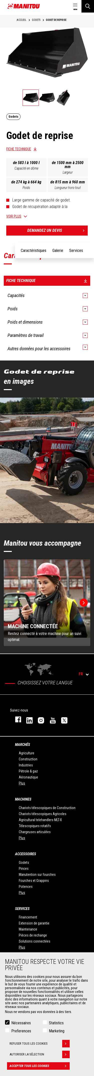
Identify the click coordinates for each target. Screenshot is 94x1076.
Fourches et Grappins (34, 881)
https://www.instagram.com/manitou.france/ (38, 719)
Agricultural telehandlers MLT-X (40, 820)
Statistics (56, 1023)
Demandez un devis (57, 231)
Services (22, 908)
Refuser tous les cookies (40, 1043)
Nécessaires (21, 1023)
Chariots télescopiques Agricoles (42, 814)
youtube (50, 719)
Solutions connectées (34, 941)
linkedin (27, 719)
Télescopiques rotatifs (35, 826)
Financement (28, 917)
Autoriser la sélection (40, 1054)
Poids (26, 187)
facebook (15, 719)
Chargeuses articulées (35, 832)
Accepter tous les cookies (40, 1066)
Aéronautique (28, 777)
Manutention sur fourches (37, 875)
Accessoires (25, 854)
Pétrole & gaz (28, 771)
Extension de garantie (34, 923)
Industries (26, 765)
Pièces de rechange (33, 935)
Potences (26, 887)
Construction (28, 759)
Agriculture (26, 753)
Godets (24, 862)
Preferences (21, 1031)
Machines (23, 799)
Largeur (68, 172)
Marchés (22, 744)
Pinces (24, 869)
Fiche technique (18, 149)
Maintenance (28, 929)
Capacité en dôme (26, 168)
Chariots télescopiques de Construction (47, 808)
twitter (62, 719)
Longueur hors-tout (68, 187)
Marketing (56, 1031)
